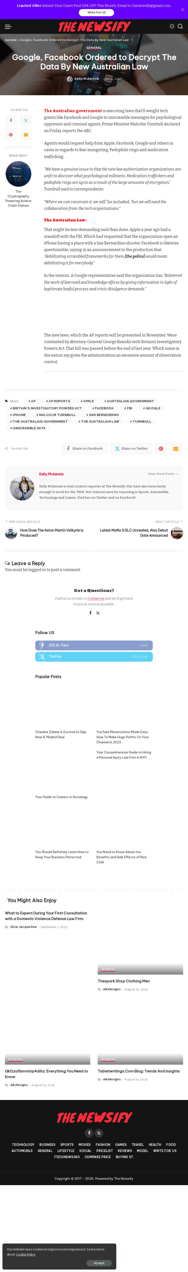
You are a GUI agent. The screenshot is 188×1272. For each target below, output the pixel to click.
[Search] (180, 27)
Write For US (96, 12)
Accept (59, 1261)
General (94, 637)
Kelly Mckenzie (86, 667)
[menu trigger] (9, 27)
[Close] (182, 9)
